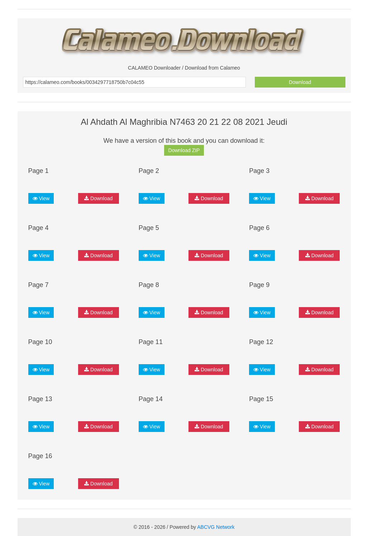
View (41, 198)
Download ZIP (184, 150)
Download (300, 82)
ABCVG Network (215, 527)
